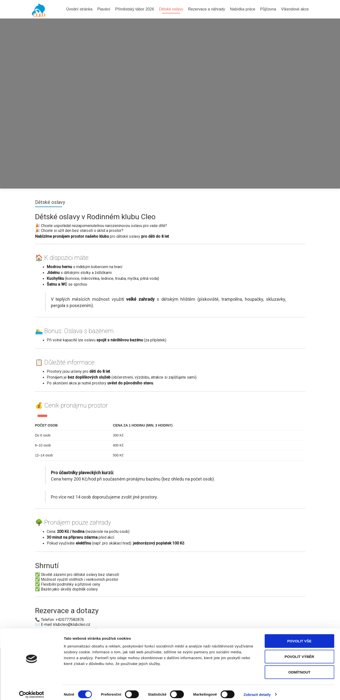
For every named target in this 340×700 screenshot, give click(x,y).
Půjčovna (268, 9)
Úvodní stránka (79, 9)
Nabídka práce (242, 9)
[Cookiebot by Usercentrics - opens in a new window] (31, 690)
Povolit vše (299, 637)
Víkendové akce (295, 9)
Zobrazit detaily (257, 690)
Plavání (103, 9)
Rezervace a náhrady (206, 9)
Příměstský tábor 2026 (134, 9)
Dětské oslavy (171, 9)
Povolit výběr (299, 652)
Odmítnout (299, 668)
